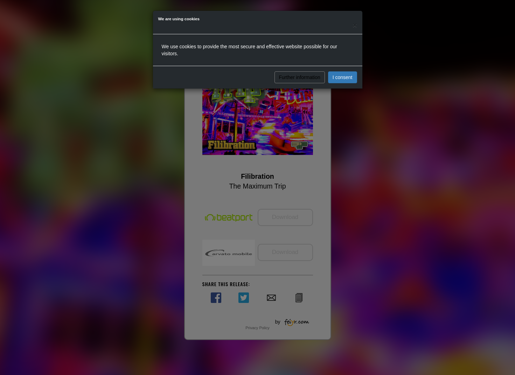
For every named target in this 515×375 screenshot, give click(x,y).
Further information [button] (299, 77)
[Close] (355, 25)
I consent (343, 77)
